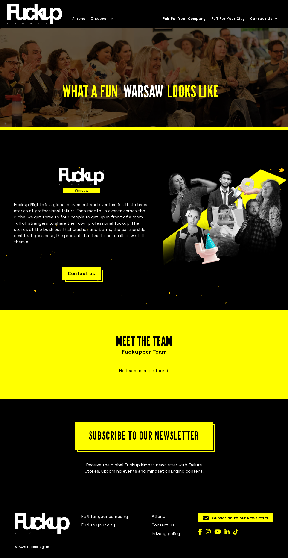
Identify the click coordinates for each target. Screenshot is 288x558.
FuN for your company (184, 18)
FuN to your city (98, 525)
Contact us (163, 525)
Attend (79, 18)
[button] (102, 18)
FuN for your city (228, 18)
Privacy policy (166, 533)
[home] (34, 14)
